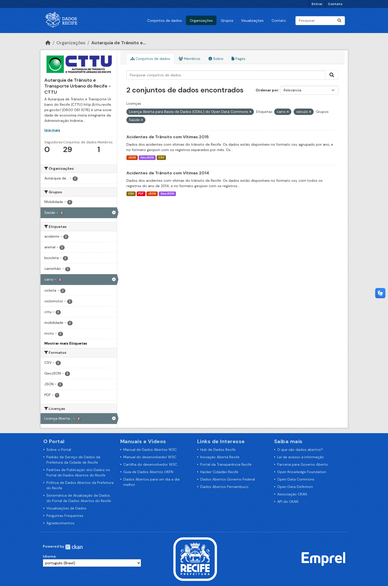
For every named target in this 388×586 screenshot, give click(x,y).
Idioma (49, 556)
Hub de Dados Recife (218, 449)
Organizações (201, 20)
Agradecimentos (60, 523)
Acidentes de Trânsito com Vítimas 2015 (167, 137)
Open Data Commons (295, 479)
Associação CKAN (292, 494)
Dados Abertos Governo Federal (227, 479)
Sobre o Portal (58, 449)
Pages (238, 58)
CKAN (74, 547)
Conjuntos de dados (164, 20)
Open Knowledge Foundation (301, 472)
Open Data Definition (295, 486)
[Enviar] (339, 20)
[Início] (48, 43)
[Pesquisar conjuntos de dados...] (320, 20)
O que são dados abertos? (300, 449)
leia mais (52, 130)
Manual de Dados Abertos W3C (150, 449)
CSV (161, 157)
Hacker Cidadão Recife (219, 472)
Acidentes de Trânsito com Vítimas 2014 (167, 173)
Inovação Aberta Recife (220, 457)
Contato (335, 4)
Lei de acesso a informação (300, 457)
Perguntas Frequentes (64, 515)
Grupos (227, 20)
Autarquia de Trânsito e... (118, 43)
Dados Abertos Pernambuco (224, 486)
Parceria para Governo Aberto (302, 464)
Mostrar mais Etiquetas (65, 343)
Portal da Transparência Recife (226, 464)
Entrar (317, 4)
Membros (189, 58)
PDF (141, 193)
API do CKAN (287, 501)
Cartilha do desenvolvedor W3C (150, 464)
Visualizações (252, 20)
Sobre (215, 58)
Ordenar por (267, 90)
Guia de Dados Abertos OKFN (148, 472)
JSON (132, 157)
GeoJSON (147, 157)
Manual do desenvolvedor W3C (149, 457)
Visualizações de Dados (66, 508)
